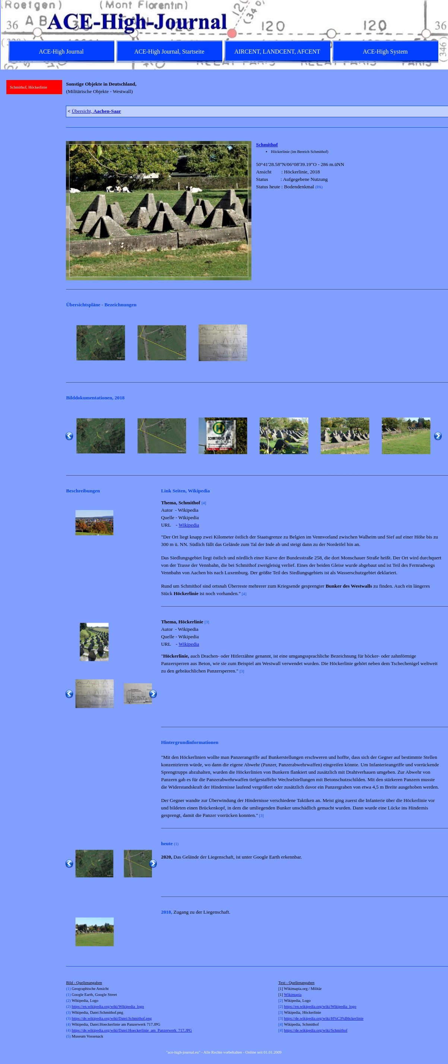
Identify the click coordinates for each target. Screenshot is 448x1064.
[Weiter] (437, 343)
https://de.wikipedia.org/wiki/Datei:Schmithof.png (112, 1018)
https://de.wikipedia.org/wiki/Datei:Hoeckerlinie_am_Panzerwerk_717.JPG (132, 1030)
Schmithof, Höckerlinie (28, 87)
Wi (286, 995)
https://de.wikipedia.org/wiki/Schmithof (315, 1030)
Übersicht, (96, 111)
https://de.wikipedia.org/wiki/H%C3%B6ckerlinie (324, 1018)
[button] (100, 343)
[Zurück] (69, 343)
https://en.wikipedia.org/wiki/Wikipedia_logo (108, 1006)
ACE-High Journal (61, 51)
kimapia (295, 995)
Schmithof (267, 144)
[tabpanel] (253, 90)
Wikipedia (189, 525)
